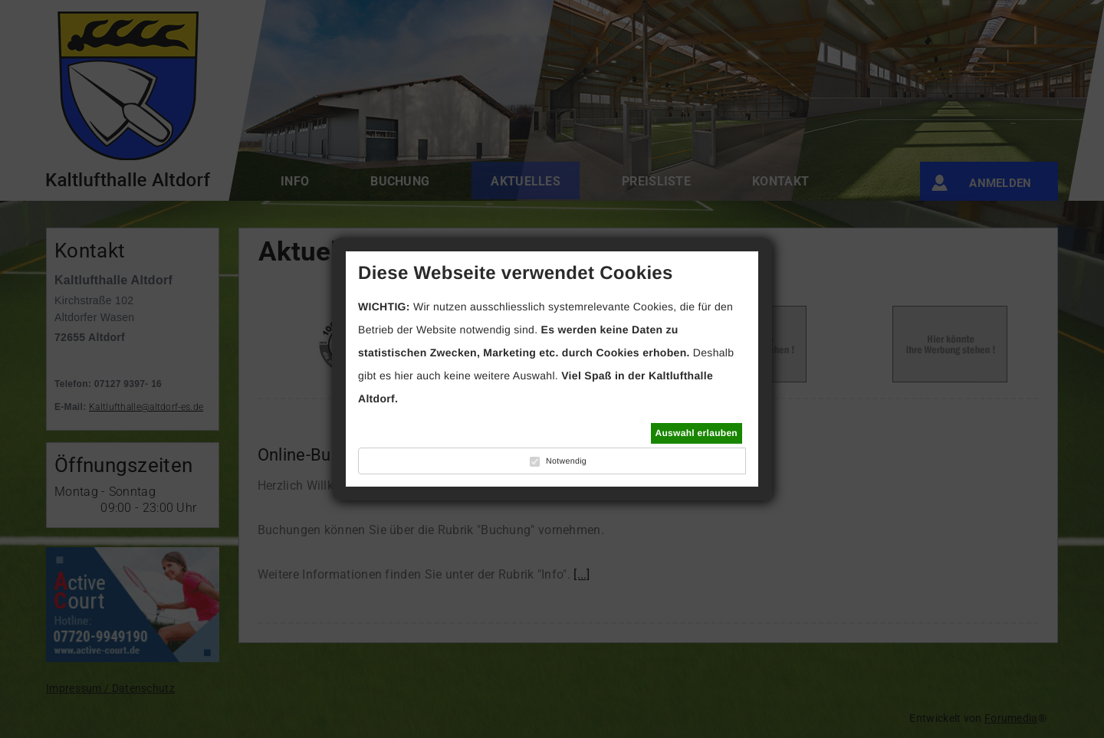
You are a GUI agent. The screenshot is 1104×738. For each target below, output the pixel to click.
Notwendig (566, 461)
